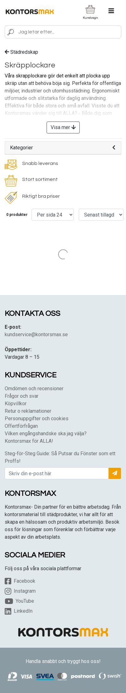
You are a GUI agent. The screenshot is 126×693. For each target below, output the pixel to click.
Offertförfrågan (21, 426)
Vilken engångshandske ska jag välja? (46, 433)
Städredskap (21, 52)
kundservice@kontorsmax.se (36, 334)
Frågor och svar (21, 396)
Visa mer (63, 127)
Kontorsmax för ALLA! (29, 441)
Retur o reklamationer (28, 411)
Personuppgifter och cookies (36, 418)
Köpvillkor (16, 403)
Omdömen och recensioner (34, 388)
